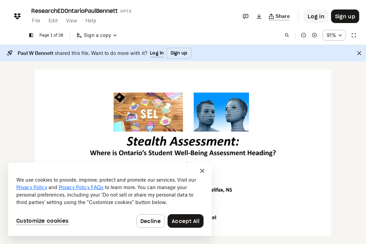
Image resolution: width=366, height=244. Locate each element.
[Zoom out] (303, 35)
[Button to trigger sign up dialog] (345, 16)
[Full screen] (353, 35)
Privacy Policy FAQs (81, 187)
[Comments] (245, 16)
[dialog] (110, 199)
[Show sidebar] (31, 35)
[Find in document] (287, 35)
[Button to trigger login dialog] (316, 16)
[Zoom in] (314, 35)
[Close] (359, 53)
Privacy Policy (31, 187)
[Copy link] (279, 16)
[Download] (259, 16)
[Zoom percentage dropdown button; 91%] (334, 35)
